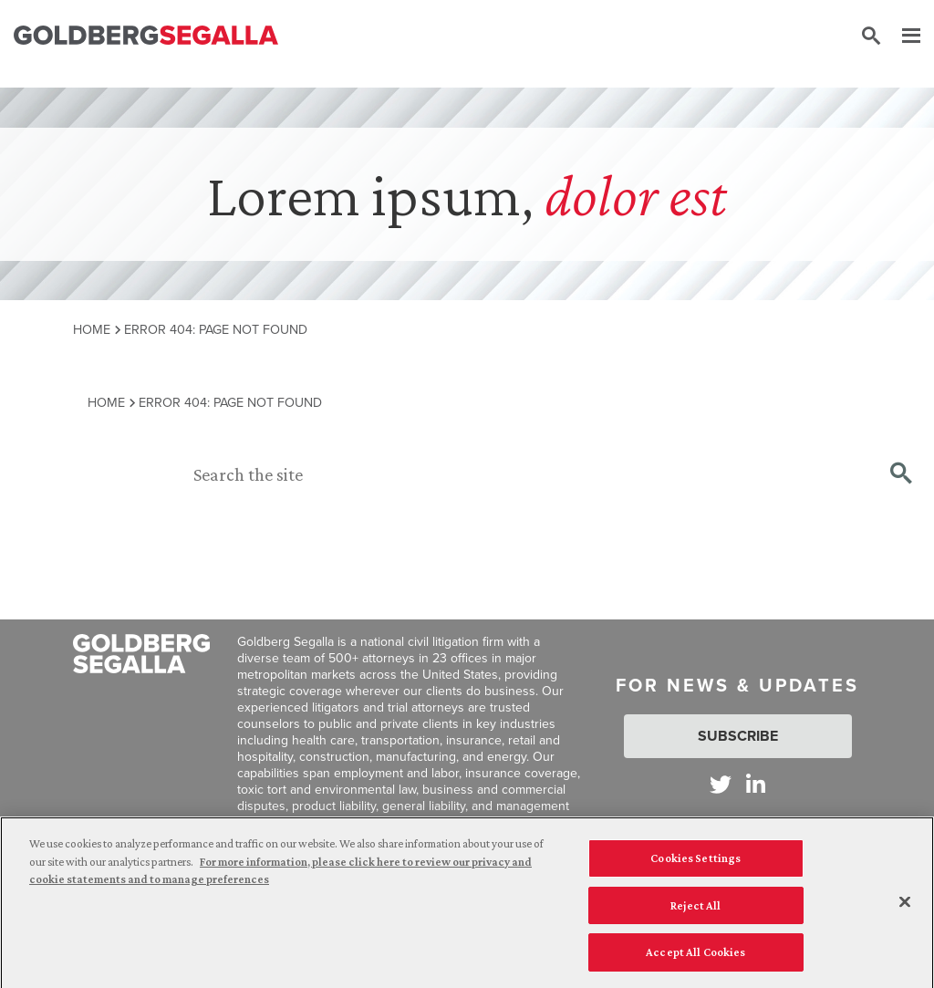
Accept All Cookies (695, 960)
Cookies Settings (695, 866)
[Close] (905, 909)
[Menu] (902, 36)
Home (91, 329)
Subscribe (738, 735)
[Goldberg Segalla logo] (146, 36)
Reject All (695, 913)
